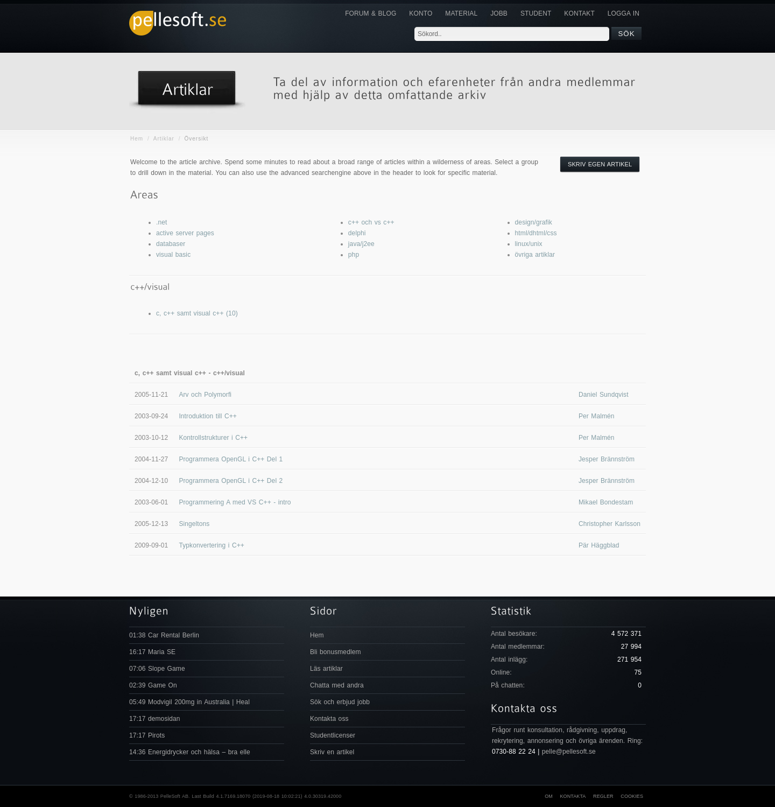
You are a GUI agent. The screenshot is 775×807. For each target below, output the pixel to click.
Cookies (632, 796)
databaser (170, 244)
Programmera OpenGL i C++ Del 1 (231, 459)
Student (535, 13)
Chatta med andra (337, 685)
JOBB (499, 13)
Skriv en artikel (332, 752)
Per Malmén (597, 416)
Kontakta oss (329, 718)
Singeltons (194, 524)
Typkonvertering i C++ (211, 545)
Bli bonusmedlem (335, 652)
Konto (420, 13)
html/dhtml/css (536, 233)
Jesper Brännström (607, 459)
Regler (603, 796)
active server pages (185, 233)
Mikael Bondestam (606, 502)
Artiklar (163, 139)
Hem (136, 139)
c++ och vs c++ (371, 222)
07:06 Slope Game (157, 668)
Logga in (623, 13)
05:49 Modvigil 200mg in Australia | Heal (189, 702)
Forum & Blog (370, 13)
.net (161, 222)
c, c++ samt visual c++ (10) (197, 313)
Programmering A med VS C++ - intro (235, 502)
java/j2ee (361, 244)
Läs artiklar (326, 668)
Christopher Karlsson (609, 524)
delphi (357, 233)
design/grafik (533, 222)
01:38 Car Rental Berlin (164, 635)
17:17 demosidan (154, 718)
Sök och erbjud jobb (340, 702)
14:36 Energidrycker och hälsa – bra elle (189, 752)
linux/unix (528, 244)
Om (549, 796)
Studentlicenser (332, 735)
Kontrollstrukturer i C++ (213, 437)
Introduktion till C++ (208, 416)
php (353, 254)
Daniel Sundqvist (604, 394)
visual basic (173, 254)
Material (461, 13)
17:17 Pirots (147, 735)
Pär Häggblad (599, 545)
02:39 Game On (153, 685)
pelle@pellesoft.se (569, 751)
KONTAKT (579, 13)
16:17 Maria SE (152, 652)
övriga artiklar (535, 254)
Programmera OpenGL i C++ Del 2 (231, 481)
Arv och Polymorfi (205, 394)
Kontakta (573, 796)
